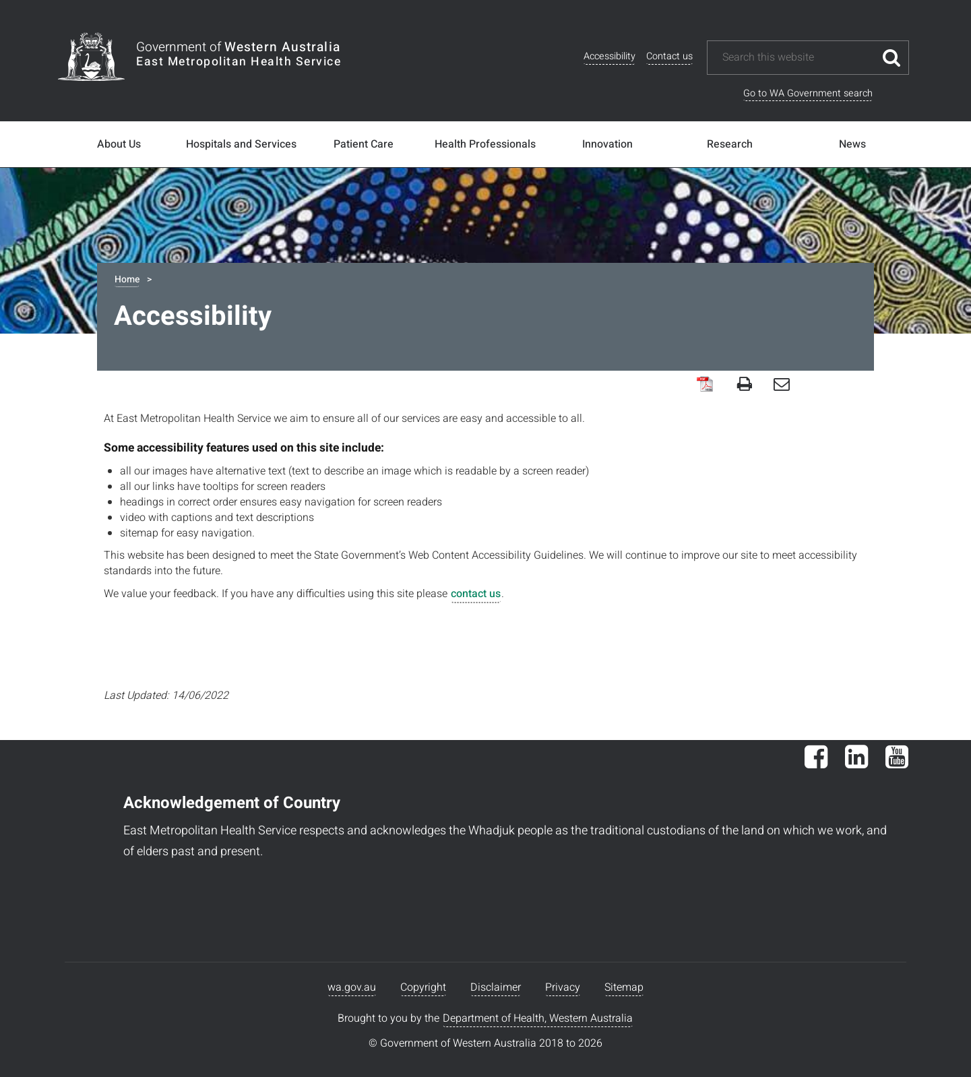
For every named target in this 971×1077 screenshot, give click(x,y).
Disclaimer (495, 987)
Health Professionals (485, 144)
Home (127, 279)
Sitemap (624, 987)
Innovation (607, 144)
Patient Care (364, 144)
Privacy (562, 987)
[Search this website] (798, 57)
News (852, 144)
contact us (476, 594)
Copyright (423, 987)
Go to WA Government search (808, 93)
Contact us (669, 56)
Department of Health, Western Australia (538, 1018)
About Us (119, 144)
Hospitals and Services (241, 144)
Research (730, 144)
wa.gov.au (351, 987)
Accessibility (609, 56)
